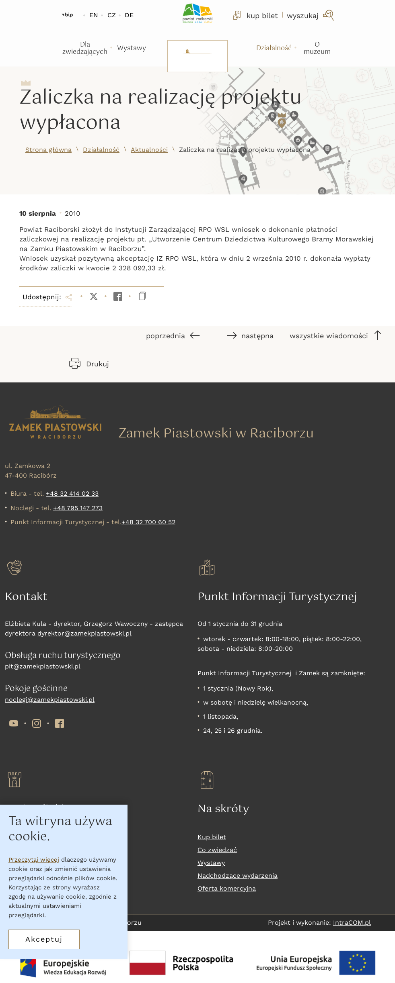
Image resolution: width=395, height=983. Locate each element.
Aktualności (149, 149)
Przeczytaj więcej (33, 859)
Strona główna (48, 149)
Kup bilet (212, 837)
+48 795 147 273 (78, 508)
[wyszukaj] (311, 15)
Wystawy (211, 863)
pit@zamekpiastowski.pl (42, 666)
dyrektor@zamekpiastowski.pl (84, 633)
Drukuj (89, 363)
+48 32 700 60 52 (148, 522)
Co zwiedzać (217, 850)
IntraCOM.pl (352, 922)
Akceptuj (44, 939)
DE (129, 15)
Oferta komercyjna (227, 888)
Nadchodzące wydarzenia (238, 875)
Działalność (101, 149)
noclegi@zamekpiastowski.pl (50, 699)
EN (93, 15)
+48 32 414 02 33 (72, 493)
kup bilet (254, 15)
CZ (111, 15)
